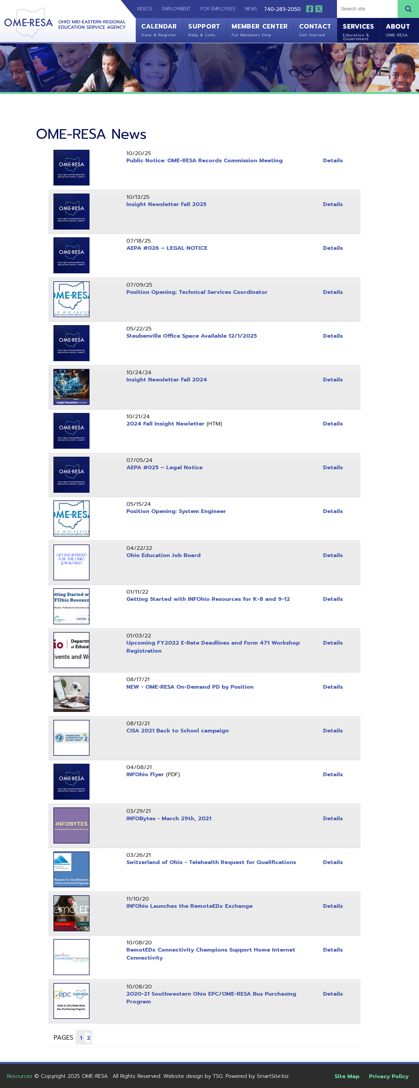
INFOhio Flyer (145, 774)
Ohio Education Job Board (163, 555)
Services (358, 31)
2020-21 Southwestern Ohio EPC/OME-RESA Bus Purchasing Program (211, 998)
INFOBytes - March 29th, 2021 (168, 818)
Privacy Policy (389, 1076)
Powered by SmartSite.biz (257, 1076)
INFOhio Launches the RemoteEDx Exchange (189, 906)
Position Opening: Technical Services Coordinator (196, 292)
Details (333, 160)
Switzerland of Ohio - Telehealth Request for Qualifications (211, 862)
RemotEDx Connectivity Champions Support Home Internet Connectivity (210, 953)
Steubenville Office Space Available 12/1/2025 (191, 336)
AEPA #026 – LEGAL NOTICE (166, 248)
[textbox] (366, 8)
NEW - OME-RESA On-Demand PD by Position (190, 687)
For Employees (218, 8)
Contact (315, 29)
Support (204, 29)
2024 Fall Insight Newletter (165, 423)
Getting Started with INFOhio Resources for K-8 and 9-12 (208, 599)
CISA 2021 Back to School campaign (177, 730)
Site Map (347, 1076)
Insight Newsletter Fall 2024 (166, 379)
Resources (20, 1076)
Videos (141, 8)
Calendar (159, 29)
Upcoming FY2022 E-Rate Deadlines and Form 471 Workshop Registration (213, 646)
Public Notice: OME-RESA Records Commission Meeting (204, 160)
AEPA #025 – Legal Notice (164, 467)
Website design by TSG (193, 1076)
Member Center (260, 29)
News (251, 8)
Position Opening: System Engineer (176, 511)
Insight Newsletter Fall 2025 (166, 204)
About (398, 29)
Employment (176, 8)
